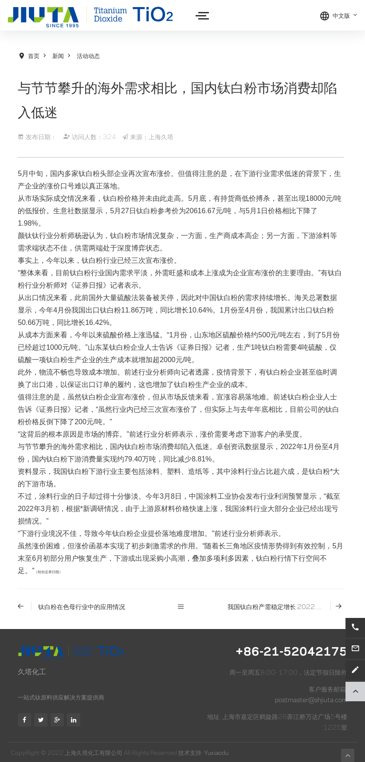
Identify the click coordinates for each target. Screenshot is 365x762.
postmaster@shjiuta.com (311, 699)
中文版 (345, 15)
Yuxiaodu (216, 752)
